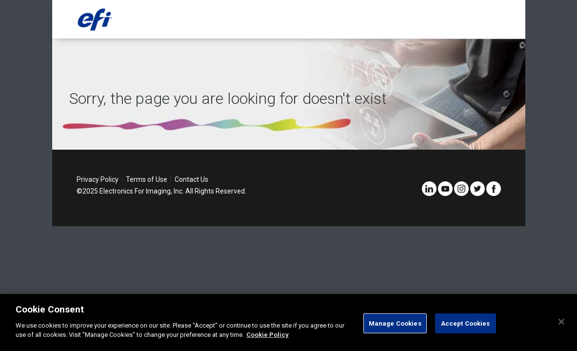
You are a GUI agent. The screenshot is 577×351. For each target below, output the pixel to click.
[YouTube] (445, 193)
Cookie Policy (267, 334)
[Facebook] (493, 193)
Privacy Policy (98, 179)
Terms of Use (146, 179)
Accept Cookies (465, 323)
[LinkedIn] (429, 193)
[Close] (561, 321)
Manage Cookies (395, 323)
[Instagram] (461, 193)
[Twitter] (477, 193)
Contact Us (191, 179)
